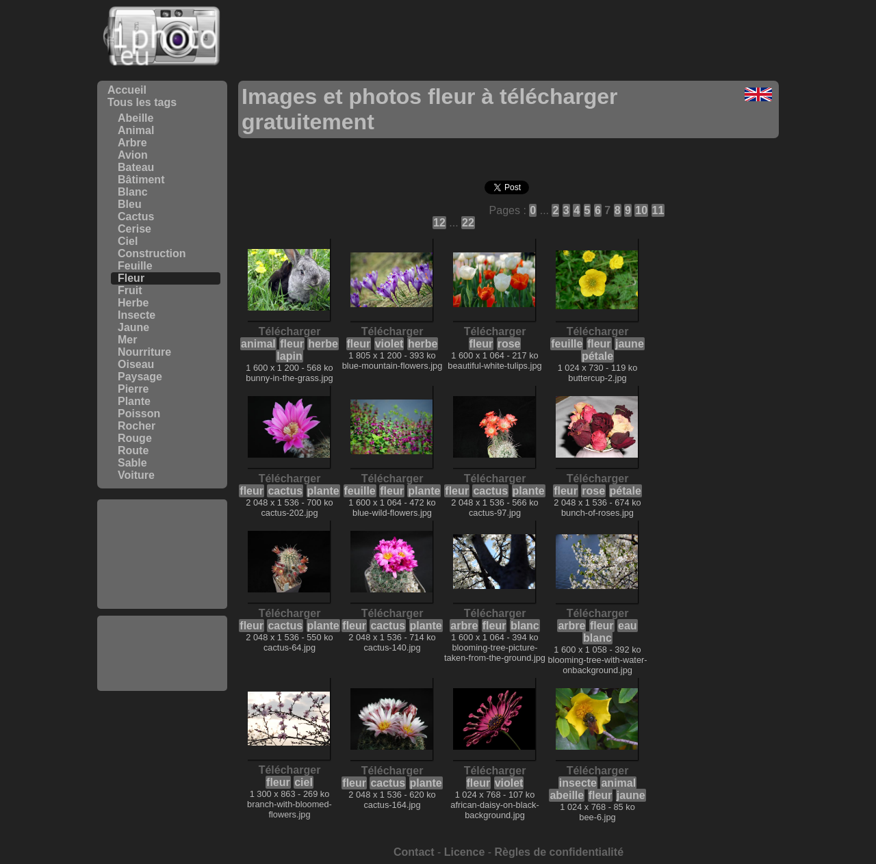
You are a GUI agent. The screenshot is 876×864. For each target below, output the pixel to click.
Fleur (131, 278)
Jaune (133, 327)
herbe (323, 344)
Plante (134, 401)
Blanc (133, 192)
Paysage (140, 376)
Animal (136, 130)
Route (133, 450)
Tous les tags (142, 102)
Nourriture (144, 352)
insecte (578, 783)
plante (323, 491)
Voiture (136, 475)
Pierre (133, 389)
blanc (525, 625)
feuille (566, 344)
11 (658, 210)
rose (509, 344)
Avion (133, 155)
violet (389, 344)
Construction (152, 253)
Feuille (135, 266)
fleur (292, 344)
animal (258, 344)
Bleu (130, 204)
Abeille (135, 118)
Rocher (136, 426)
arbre (464, 625)
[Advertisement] (162, 554)
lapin (289, 356)
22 (468, 222)
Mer (127, 339)
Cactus (136, 216)
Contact (414, 852)
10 (641, 210)
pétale (597, 356)
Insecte (136, 315)
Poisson (139, 413)
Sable (132, 463)
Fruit (130, 290)
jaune (629, 344)
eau (627, 625)
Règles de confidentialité (559, 852)
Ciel (128, 241)
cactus (285, 491)
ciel (303, 782)
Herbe (133, 303)
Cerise (134, 229)
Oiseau (136, 364)
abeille (567, 795)
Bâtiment (141, 179)
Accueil (126, 90)
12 (439, 222)
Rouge (135, 438)
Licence (464, 852)
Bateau (136, 167)
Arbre (132, 142)
